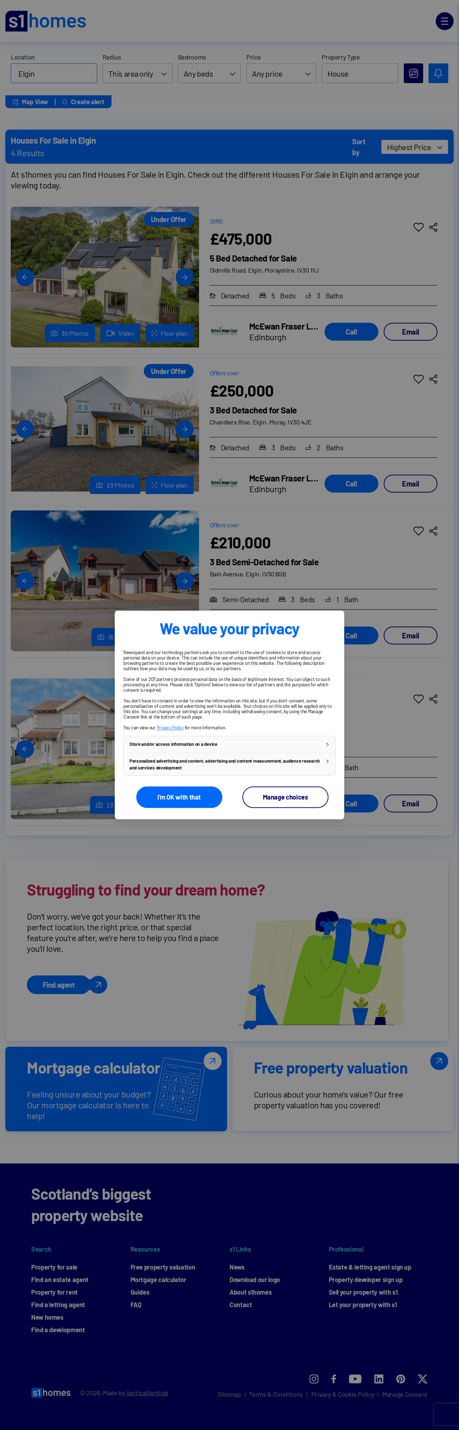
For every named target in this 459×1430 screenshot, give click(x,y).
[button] (229, 744)
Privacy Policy (170, 727)
